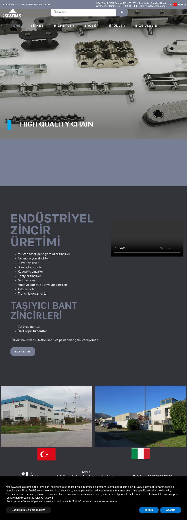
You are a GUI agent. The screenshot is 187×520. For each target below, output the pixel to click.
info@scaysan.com (154, 6)
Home (15, 25)
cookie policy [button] (164, 490)
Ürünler (117, 25)
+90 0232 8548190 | (133, 6)
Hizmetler (64, 25)
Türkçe (178, 4)
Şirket (37, 25)
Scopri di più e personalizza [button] (28, 509)
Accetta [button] (170, 509)
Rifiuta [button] (149, 509)
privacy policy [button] (142, 486)
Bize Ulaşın (146, 25)
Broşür (91, 25)
